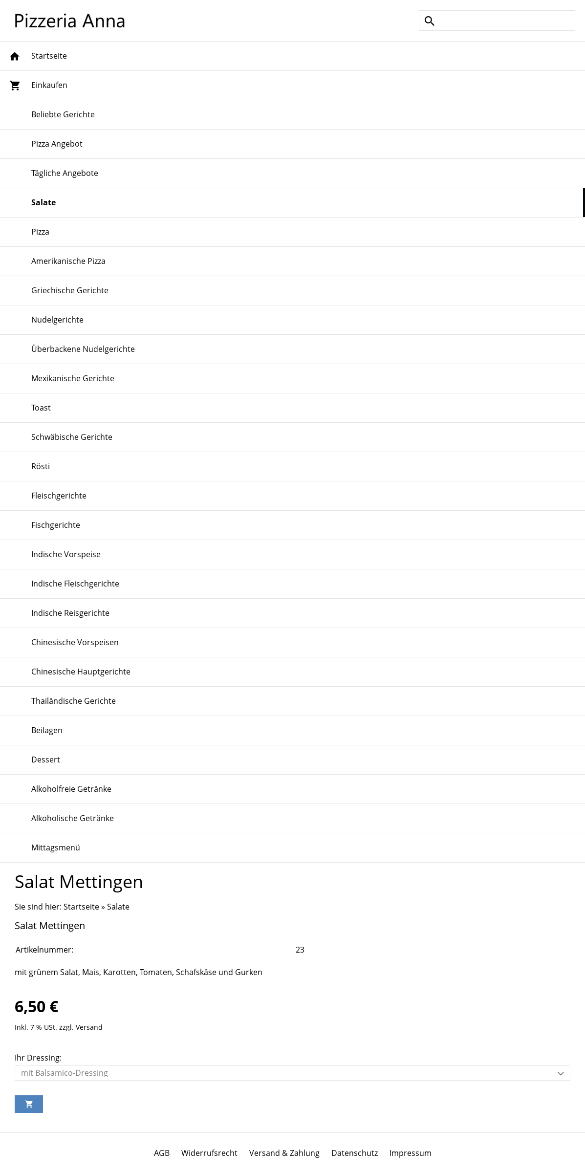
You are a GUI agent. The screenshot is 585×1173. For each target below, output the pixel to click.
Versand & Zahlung (284, 1153)
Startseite (81, 906)
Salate (118, 906)
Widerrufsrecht (209, 1153)
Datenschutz (354, 1153)
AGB (162, 1153)
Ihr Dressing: (38, 1057)
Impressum (411, 1153)
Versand (89, 1027)
